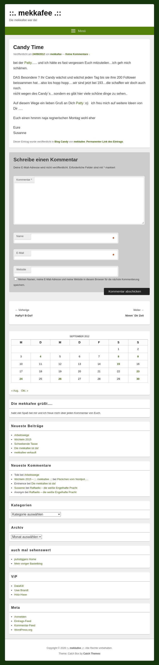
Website (21, 269)
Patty (28, 63)
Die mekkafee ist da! (26, 448)
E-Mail (20, 252)
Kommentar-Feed (24, 625)
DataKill (19, 585)
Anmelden (20, 616)
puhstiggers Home (25, 559)
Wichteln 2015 (22, 439)
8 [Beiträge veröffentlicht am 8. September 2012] (118, 356)
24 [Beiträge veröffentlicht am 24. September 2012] (20, 378)
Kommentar (24, 179)
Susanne (19, 487)
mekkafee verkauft (25, 452)
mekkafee (56, 54)
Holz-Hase (20, 594)
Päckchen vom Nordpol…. (72, 479)
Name (20, 236)
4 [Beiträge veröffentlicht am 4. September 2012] (40, 356)
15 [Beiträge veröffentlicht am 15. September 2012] (118, 363)
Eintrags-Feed (22, 621)
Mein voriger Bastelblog (28, 563)
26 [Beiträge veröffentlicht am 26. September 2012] (60, 378)
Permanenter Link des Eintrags (104, 141)
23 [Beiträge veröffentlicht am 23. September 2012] (137, 371)
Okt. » (24, 390)
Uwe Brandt (21, 590)
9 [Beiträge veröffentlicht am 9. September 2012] (138, 356)
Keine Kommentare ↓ (77, 54)
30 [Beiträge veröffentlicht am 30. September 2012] (137, 378)
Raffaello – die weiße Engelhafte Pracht (53, 487)
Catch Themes (91, 653)
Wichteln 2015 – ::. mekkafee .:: (33, 479)
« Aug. (15, 390)
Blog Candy (61, 141)
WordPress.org (23, 629)
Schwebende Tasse (26, 443)
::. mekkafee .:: (35, 13)
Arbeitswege (21, 435)
